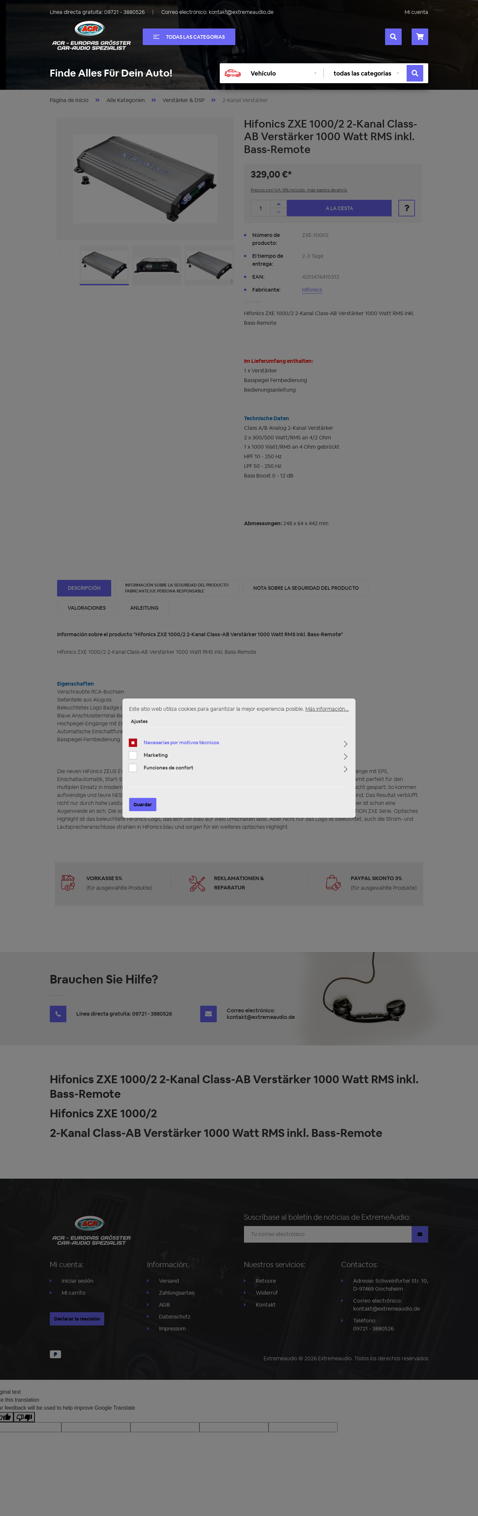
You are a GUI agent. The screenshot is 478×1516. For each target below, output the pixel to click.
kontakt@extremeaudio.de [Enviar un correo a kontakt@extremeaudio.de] (241, 12)
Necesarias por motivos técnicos (181, 742)
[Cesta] (420, 36)
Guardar (142, 805)
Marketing (156, 755)
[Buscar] (393, 36)
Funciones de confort (168, 767)
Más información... (327, 708)
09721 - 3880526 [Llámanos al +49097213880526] (124, 12)
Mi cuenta (416, 12)
